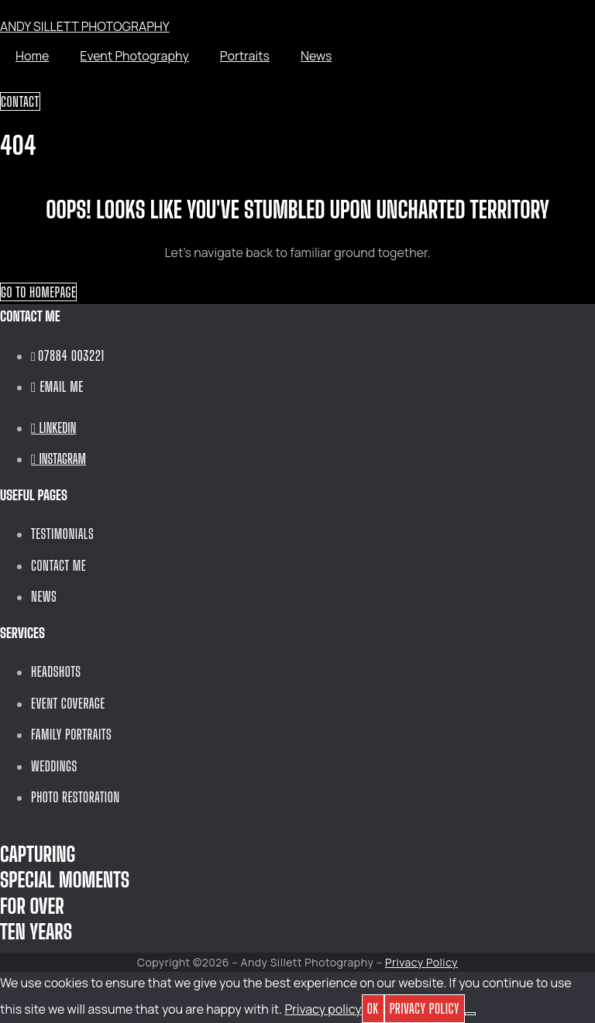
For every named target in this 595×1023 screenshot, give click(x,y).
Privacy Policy (421, 962)
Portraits (245, 55)
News (316, 55)
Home (32, 55)
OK (373, 1008)
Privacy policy (322, 1009)
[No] (470, 1013)
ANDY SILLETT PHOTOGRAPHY (85, 26)
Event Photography (134, 55)
